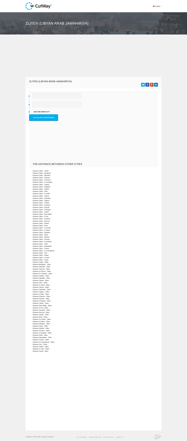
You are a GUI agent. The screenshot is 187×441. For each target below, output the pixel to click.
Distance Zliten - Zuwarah (41, 219)
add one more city (42, 112)
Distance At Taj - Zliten (40, 308)
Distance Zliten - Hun (40, 253)
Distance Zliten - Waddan (41, 232)
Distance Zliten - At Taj (40, 216)
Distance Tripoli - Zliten (40, 262)
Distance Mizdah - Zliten (41, 328)
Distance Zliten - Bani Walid (42, 214)
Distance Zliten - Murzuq (41, 221)
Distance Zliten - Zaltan (41, 255)
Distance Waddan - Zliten (41, 324)
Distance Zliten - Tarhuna (41, 178)
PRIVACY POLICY (108, 437)
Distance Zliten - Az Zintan (42, 228)
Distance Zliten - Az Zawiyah (42, 182)
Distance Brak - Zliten (40, 317)
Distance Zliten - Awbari (41, 223)
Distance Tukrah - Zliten (41, 340)
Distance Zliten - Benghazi (42, 173)
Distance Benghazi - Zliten (42, 264)
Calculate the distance (43, 117)
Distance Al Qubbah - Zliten (42, 333)
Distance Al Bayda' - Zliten (42, 301)
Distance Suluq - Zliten (40, 351)
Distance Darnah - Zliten (41, 299)
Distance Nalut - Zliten (40, 326)
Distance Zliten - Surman (41, 239)
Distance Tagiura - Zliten (41, 292)
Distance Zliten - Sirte (40, 191)
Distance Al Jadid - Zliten (41, 285)
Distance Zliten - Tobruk (41, 196)
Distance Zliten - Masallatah (42, 246)
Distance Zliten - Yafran (41, 212)
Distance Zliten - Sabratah (42, 198)
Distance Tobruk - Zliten (41, 287)
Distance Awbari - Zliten (41, 314)
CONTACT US (120, 437)
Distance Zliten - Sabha (41, 189)
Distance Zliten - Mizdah (41, 237)
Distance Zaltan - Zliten (41, 346)
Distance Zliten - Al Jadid (41, 194)
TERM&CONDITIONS (95, 437)
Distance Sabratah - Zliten (42, 289)
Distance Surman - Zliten (41, 331)
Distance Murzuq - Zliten (41, 312)
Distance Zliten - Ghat (40, 244)
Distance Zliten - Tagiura (41, 200)
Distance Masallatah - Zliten (42, 337)
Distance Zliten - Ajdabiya (41, 187)
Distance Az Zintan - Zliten (42, 319)
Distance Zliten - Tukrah (41, 248)
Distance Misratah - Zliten (41, 267)
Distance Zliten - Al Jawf (41, 258)
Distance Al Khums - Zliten (42, 271)
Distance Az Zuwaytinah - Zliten (43, 342)
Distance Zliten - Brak (40, 226)
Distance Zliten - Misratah (41, 175)
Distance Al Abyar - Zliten (41, 321)
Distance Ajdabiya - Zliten (41, 278)
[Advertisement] (93, 57)
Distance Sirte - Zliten (40, 283)
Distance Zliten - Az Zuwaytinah (43, 251)
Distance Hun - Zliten (40, 344)
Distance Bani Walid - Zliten (42, 305)
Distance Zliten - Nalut (40, 235)
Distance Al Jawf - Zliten (41, 349)
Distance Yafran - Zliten (41, 303)
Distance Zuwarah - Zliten (41, 310)
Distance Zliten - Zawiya (41, 184)
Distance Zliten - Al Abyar (41, 230)
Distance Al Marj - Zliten (41, 294)
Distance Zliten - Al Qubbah (42, 241)
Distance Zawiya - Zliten (41, 276)
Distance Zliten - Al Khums (42, 180)
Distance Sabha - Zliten (41, 280)
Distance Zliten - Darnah (41, 207)
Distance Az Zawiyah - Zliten (42, 273)
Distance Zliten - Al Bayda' (42, 210)
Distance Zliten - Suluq (40, 260)
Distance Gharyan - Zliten (41, 296)
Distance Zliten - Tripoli (40, 171)
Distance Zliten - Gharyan (41, 205)
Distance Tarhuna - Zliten (41, 269)
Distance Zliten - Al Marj (41, 203)
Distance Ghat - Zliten (40, 335)
